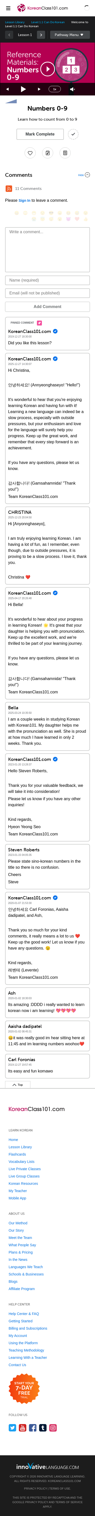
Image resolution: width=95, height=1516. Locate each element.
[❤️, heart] (77, 219)
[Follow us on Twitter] (12, 1428)
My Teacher (18, 1191)
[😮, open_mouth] (59, 219)
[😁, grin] (34, 213)
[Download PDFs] (65, 152)
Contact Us (17, 1365)
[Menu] (8, 8)
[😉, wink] (85, 213)
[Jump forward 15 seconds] (39, 89)
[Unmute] (72, 89)
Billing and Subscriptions (28, 1328)
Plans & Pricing (21, 1252)
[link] (41, 35)
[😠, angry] (59, 213)
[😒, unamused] (42, 213)
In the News (18, 1260)
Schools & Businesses (26, 1274)
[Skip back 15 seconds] (7, 89)
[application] (47, 69)
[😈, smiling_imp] (68, 219)
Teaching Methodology (26, 1350)
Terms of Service (69, 1502)
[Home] (43, 12)
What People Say (22, 1245)
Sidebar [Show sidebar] (70, 35)
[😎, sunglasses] (51, 213)
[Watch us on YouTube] (23, 1428)
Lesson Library (15, 22)
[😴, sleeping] (51, 219)
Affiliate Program (22, 1289)
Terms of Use (59, 1488)
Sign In (24, 200)
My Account (18, 1336)
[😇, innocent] (42, 219)
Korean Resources (23, 1184)
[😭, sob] (34, 219)
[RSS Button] (9, 188)
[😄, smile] (16, 213)
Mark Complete (40, 134)
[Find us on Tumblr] (43, 1428)
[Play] (24, 89)
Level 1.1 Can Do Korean (48, 22)
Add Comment (47, 307)
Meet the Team (20, 1238)
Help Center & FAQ (24, 1314)
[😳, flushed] (25, 213)
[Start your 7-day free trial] (24, 1388)
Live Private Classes (25, 1169)
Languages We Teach (26, 1267)
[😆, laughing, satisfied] (68, 213)
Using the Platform (23, 1343)
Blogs (13, 1281)
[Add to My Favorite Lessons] (30, 152)
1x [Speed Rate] (54, 89)
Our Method (18, 1223)
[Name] (47, 280)
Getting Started (20, 1321)
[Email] (47, 293)
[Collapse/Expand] (47, 175)
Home (13, 1140)
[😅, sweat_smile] (77, 213)
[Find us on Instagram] (53, 1428)
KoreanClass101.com (64, 1481)
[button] (87, 8)
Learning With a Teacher (28, 1358)
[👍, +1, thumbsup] (85, 219)
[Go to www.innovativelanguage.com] (47, 1465)
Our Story (16, 1230)
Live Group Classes (24, 1176)
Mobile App (17, 1198)
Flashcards (17, 1154)
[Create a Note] (47, 152)
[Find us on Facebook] (33, 1428)
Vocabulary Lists (21, 1162)
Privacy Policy (35, 1488)
